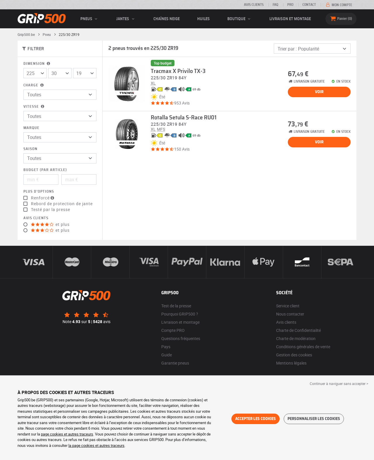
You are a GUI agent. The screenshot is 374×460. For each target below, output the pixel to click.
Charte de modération (296, 338)
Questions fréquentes (180, 338)
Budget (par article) (45, 170)
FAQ (275, 4)
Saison (30, 149)
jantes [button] (126, 19)
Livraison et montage (290, 19)
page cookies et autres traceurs (67, 434)
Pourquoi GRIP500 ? (179, 314)
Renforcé (43, 198)
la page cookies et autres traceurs (96, 445)
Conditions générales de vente (303, 346)
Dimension (37, 64)
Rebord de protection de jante (62, 204)
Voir (319, 92)
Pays (165, 346)
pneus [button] (89, 19)
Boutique (239, 19)
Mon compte (338, 5)
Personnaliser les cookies (314, 419)
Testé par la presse (50, 210)
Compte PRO (173, 330)
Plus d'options (38, 192)
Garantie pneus (175, 363)
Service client (287, 306)
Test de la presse (176, 306)
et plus (50, 224)
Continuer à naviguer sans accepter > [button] (339, 383)
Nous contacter (290, 314)
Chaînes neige (166, 19)
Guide (166, 355)
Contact (309, 4)
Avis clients (254, 4)
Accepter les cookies (255, 419)
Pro (290, 4)
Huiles (203, 19)
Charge (34, 85)
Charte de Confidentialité (298, 330)
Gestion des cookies (294, 355)
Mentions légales (291, 363)
